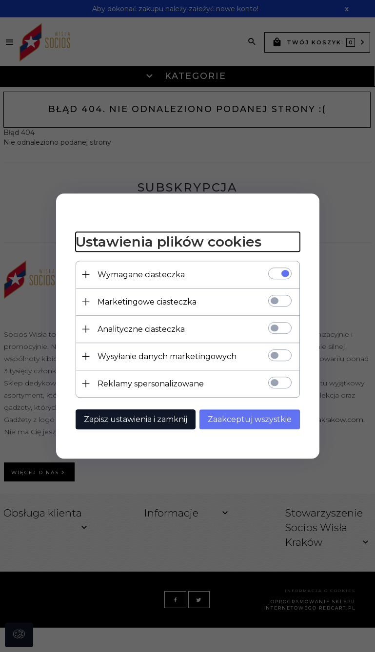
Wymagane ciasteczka (141, 274)
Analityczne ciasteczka (141, 329)
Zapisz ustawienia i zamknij (135, 419)
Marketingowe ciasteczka (147, 302)
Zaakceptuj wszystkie (250, 419)
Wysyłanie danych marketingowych (167, 356)
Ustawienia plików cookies (168, 241)
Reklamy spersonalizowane (151, 383)
